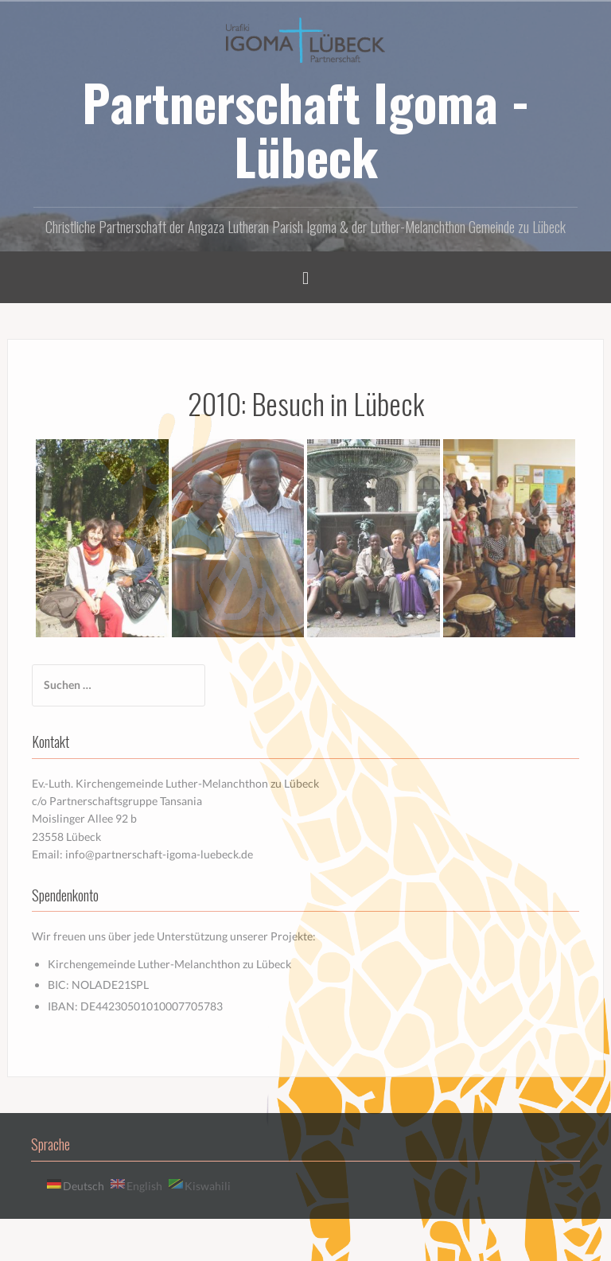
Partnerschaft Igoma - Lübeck (306, 129)
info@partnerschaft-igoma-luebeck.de (159, 854)
